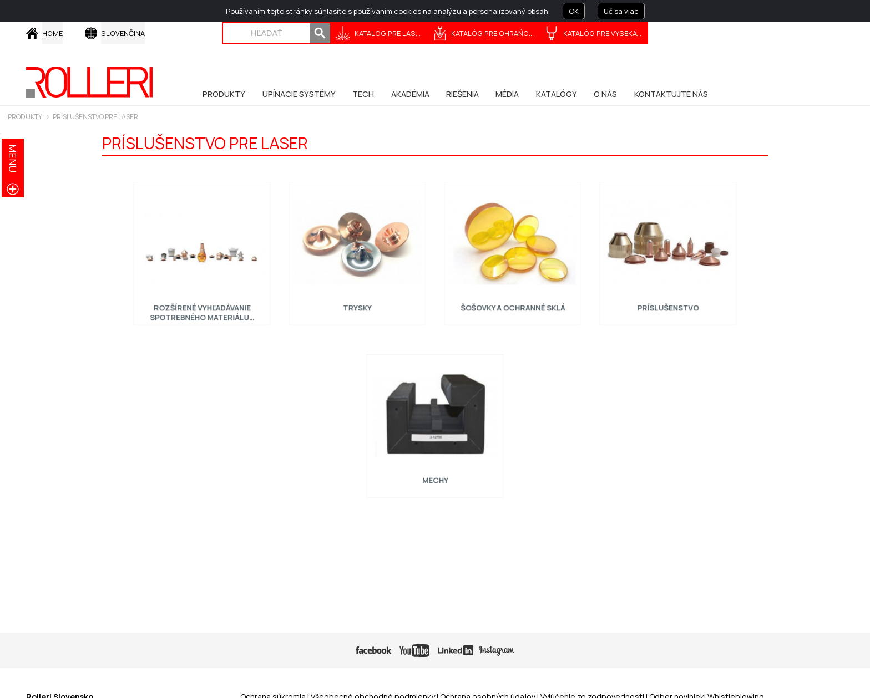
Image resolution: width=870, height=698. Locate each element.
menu (12, 158)
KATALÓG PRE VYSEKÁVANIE (605, 33)
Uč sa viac (621, 11)
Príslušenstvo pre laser (95, 116)
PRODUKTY (25, 116)
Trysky (358, 303)
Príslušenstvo (668, 303)
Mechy (435, 475)
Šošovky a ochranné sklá (512, 303)
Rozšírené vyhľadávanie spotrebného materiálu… (201, 307)
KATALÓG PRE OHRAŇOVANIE (495, 33)
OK (574, 11)
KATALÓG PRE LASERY (391, 33)
